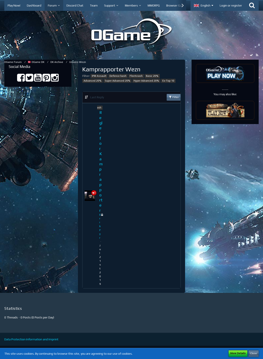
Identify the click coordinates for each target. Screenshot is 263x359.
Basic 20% (152, 75)
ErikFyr (100, 226)
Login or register (231, 5)
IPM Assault (99, 75)
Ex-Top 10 (168, 80)
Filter (173, 97)
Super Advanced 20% (117, 80)
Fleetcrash (136, 75)
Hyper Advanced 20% (146, 80)
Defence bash (118, 75)
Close (253, 353)
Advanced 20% (93, 80)
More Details (238, 353)
